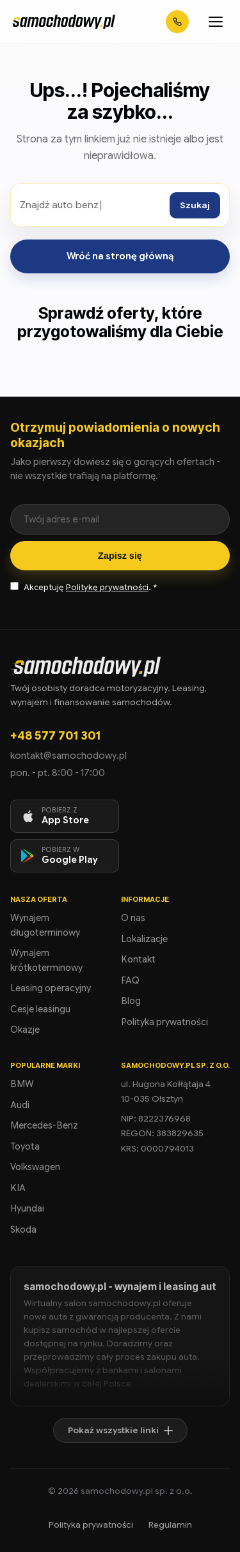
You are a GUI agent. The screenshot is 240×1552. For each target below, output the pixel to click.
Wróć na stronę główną (120, 256)
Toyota (25, 1146)
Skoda (23, 1229)
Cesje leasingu (40, 1009)
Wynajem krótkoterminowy (46, 960)
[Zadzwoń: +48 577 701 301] (177, 21)
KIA (18, 1188)
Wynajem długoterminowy (45, 925)
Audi (19, 1105)
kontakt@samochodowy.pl (68, 755)
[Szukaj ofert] (91, 205)
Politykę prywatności (107, 587)
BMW (22, 1084)
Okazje (25, 1029)
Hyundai (27, 1208)
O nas (133, 918)
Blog (131, 1001)
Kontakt (138, 959)
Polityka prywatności (164, 1022)
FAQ (130, 980)
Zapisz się (120, 556)
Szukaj (195, 205)
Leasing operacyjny (50, 988)
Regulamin (170, 1524)
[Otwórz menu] (216, 22)
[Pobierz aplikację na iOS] (64, 816)
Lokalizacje (144, 939)
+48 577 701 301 (55, 735)
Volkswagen (35, 1167)
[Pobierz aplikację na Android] (64, 855)
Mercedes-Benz (44, 1125)
